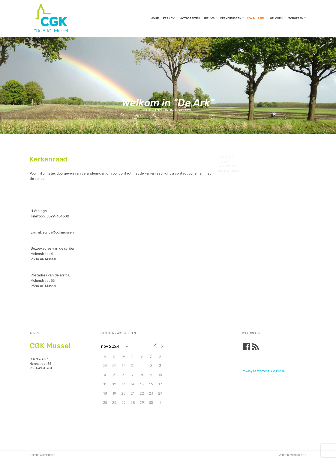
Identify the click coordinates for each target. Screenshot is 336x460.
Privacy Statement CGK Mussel (263, 371)
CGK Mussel (255, 18)
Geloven (276, 18)
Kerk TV (169, 18)
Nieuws (209, 18)
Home (155, 18)
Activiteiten (190, 18)
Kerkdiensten (230, 18)
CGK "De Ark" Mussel (43, 455)
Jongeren (295, 18)
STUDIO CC (299, 455)
